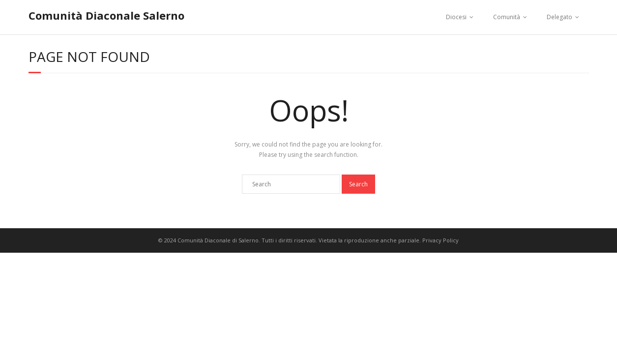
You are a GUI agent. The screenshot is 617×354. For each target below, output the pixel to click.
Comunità (506, 17)
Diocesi (456, 17)
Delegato (559, 17)
